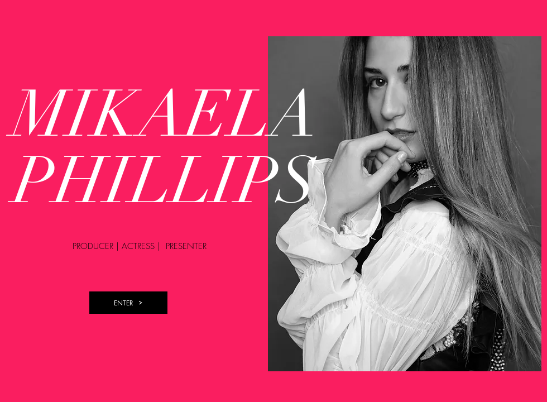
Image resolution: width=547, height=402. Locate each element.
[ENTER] (128, 302)
